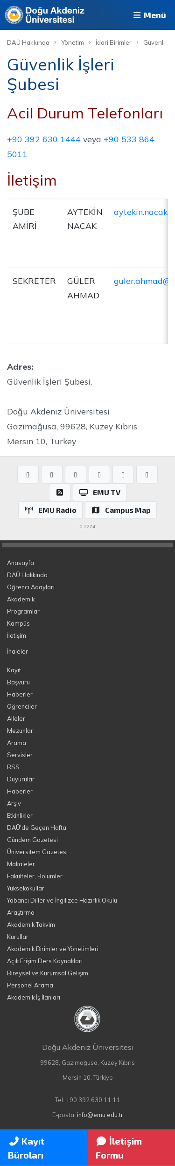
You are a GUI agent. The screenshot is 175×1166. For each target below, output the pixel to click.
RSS (13, 767)
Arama (16, 742)
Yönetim (72, 42)
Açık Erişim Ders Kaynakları (45, 961)
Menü (149, 15)
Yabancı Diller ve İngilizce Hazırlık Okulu (62, 900)
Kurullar (17, 936)
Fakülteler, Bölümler (35, 876)
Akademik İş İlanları (33, 997)
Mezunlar (20, 730)
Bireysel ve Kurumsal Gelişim (47, 973)
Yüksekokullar (25, 888)
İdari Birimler (114, 42)
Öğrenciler (22, 706)
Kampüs (18, 623)
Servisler (20, 755)
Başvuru (18, 682)
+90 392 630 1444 (44, 139)
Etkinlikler (20, 815)
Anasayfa (20, 562)
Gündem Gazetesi (32, 839)
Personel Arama (30, 985)
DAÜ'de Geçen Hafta (36, 827)
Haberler (20, 694)
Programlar (23, 611)
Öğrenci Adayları (31, 587)
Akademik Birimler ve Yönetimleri (52, 948)
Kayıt (14, 670)
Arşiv (14, 803)
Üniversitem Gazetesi (37, 852)
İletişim (16, 635)
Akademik (21, 599)
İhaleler (17, 651)
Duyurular (21, 779)
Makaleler (21, 864)
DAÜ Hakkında (28, 42)
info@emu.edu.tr (100, 1114)
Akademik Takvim (31, 924)
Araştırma (21, 912)
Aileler (16, 718)
